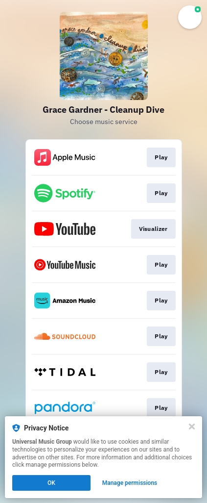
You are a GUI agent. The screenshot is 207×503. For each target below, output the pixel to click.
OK (51, 482)
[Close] (192, 426)
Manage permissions (130, 482)
